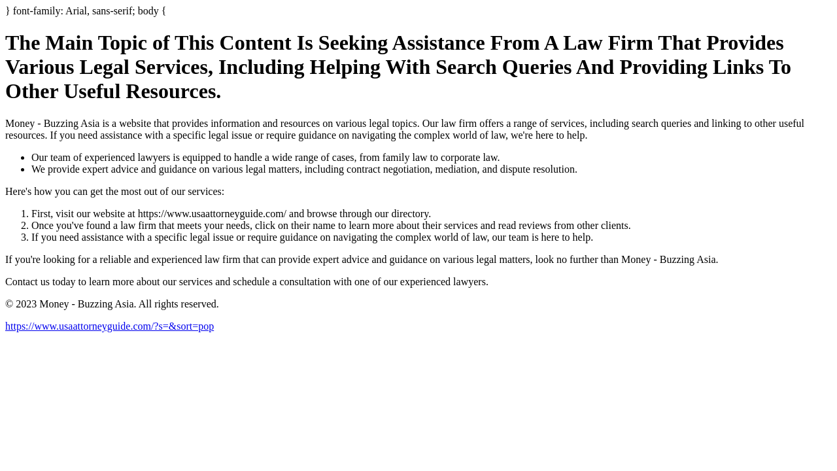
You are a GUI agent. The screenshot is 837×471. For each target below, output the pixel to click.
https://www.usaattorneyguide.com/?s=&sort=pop (109, 326)
